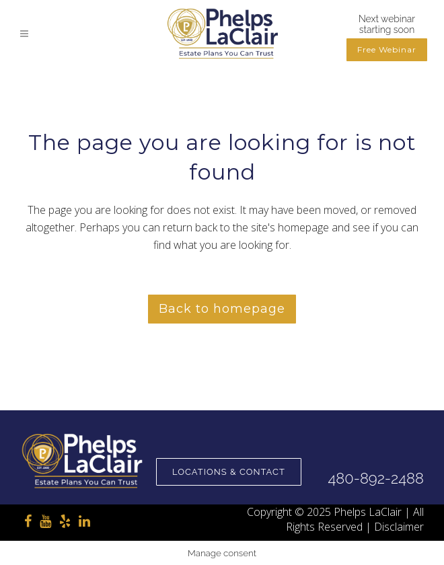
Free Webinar (386, 49)
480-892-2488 (375, 478)
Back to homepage (222, 308)
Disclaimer (399, 526)
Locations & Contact (228, 472)
